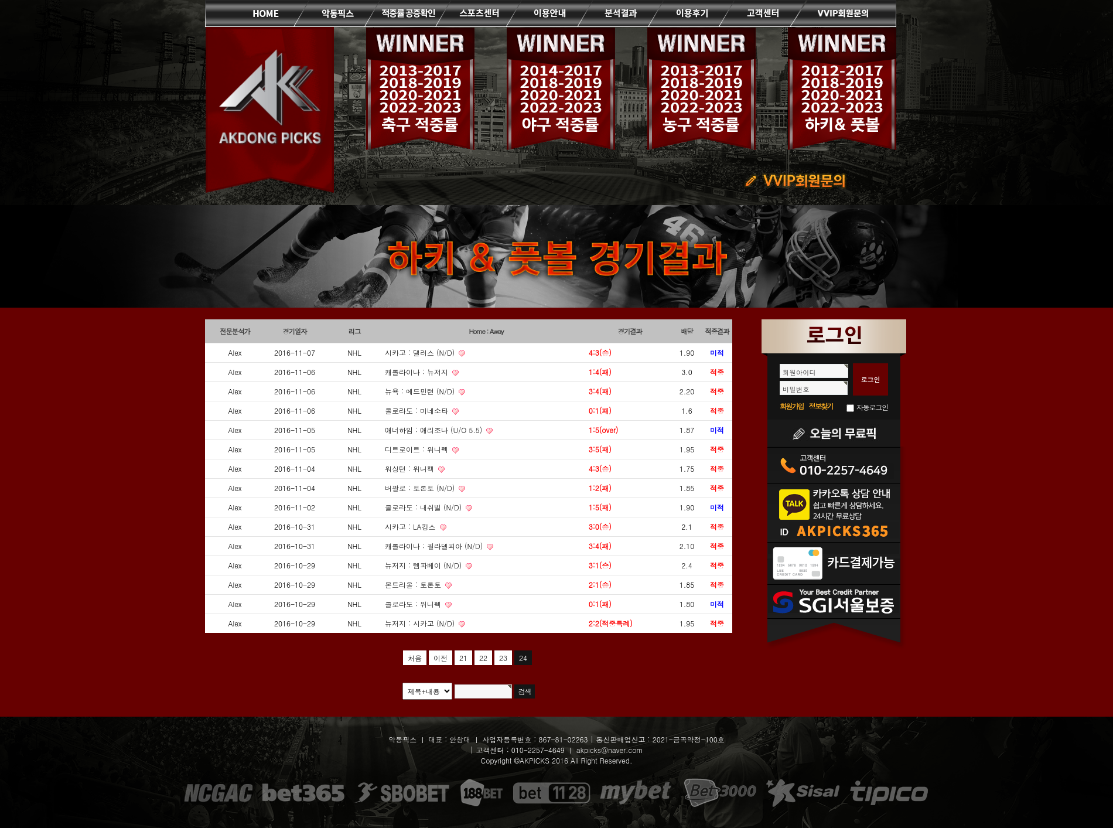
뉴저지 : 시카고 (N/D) (421, 623)
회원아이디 (799, 372)
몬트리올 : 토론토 (414, 585)
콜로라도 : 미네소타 (417, 410)
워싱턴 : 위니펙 (410, 468)
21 (463, 658)
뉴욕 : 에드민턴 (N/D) (421, 391)
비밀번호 (796, 389)
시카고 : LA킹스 (411, 526)
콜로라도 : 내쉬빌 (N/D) (424, 507)
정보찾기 (821, 406)
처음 (415, 658)
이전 (440, 658)
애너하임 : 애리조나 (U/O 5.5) (434, 430)
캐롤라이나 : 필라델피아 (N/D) (435, 546)
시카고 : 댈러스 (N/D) (421, 352)
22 (483, 658)
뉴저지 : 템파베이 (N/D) (424, 565)
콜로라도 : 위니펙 (414, 604)
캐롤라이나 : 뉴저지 (417, 372)
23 (503, 658)
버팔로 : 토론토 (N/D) (421, 488)
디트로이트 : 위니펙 (417, 449)
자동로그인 (872, 407)
